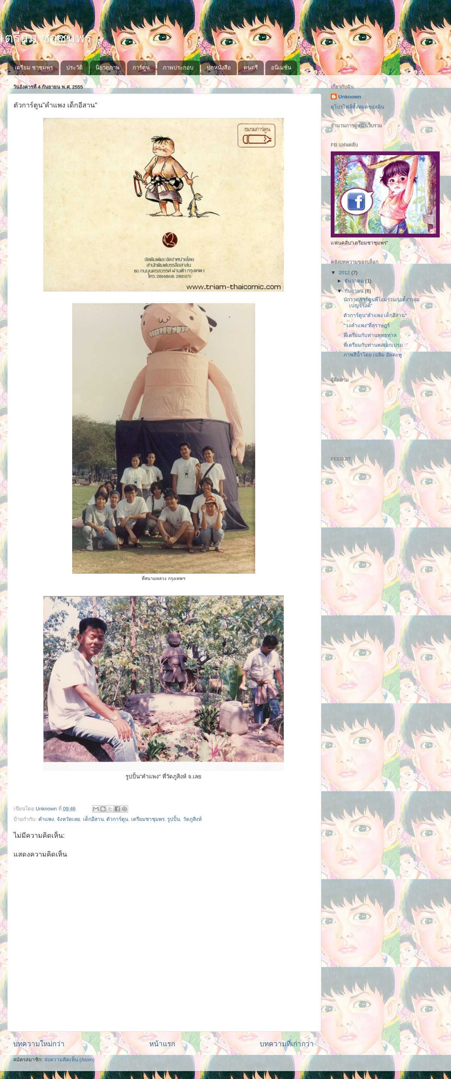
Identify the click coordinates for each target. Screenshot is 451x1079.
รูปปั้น (173, 819)
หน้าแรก (162, 1044)
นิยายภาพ (107, 67)
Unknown (349, 97)
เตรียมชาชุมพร (148, 819)
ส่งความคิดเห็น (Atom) (69, 1059)
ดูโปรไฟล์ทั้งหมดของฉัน (357, 107)
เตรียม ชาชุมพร (46, 37)
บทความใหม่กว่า (39, 1044)
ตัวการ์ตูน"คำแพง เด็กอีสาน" (375, 315)
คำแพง (46, 819)
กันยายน (355, 291)
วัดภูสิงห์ (192, 819)
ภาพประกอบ (178, 67)
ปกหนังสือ (219, 67)
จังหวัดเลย (68, 819)
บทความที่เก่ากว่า (287, 1044)
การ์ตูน (141, 67)
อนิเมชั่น (281, 67)
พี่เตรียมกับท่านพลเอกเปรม (373, 345)
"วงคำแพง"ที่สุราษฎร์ (367, 325)
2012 (345, 272)
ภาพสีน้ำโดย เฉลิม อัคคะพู (373, 355)
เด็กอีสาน (93, 819)
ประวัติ (74, 67)
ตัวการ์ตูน (117, 819)
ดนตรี (251, 67)
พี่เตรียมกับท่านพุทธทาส (370, 335)
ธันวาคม (355, 281)
